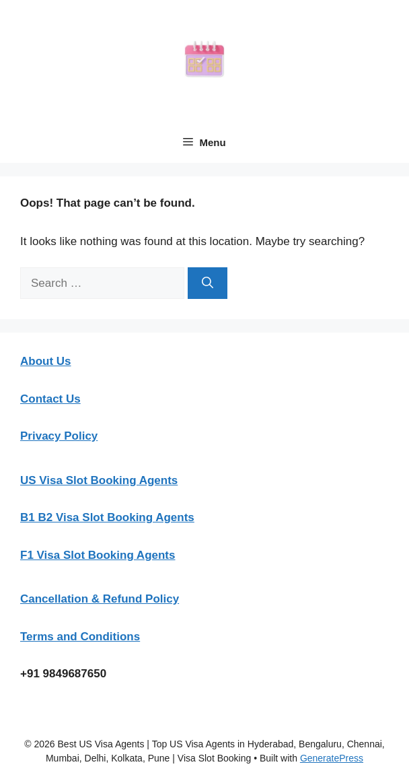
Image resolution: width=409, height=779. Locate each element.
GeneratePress (331, 758)
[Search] (207, 283)
